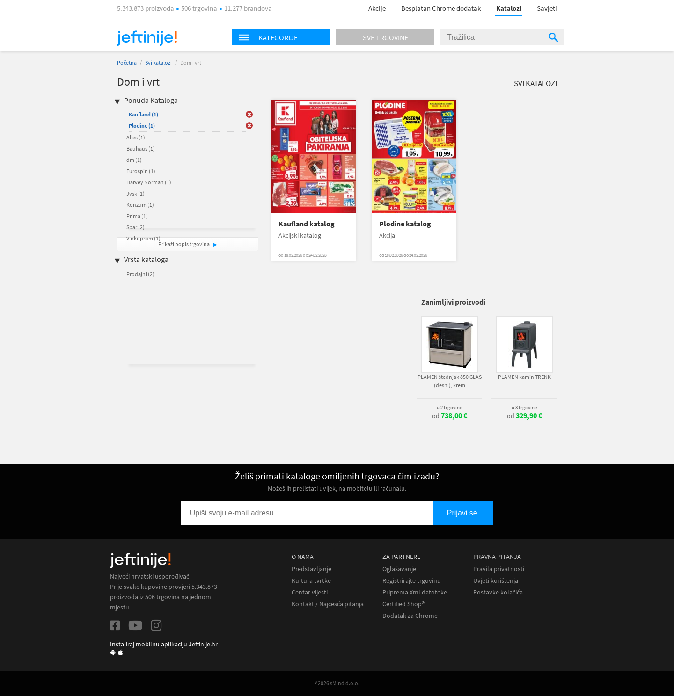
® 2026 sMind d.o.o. (337, 683)
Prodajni (140, 273)
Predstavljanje (311, 569)
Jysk (135, 193)
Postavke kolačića (498, 592)
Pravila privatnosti (498, 569)
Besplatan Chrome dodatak (441, 8)
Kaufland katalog (306, 223)
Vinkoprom (143, 238)
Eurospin (140, 170)
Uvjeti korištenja (495, 581)
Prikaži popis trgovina (184, 243)
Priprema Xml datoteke (414, 592)
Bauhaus (140, 148)
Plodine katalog (405, 223)
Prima (137, 215)
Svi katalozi (158, 62)
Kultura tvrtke (311, 581)
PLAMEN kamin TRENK (524, 376)
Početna (127, 62)
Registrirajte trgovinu (411, 581)
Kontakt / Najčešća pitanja (328, 604)
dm (134, 159)
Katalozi (508, 8)
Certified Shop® (403, 604)
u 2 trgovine (449, 407)
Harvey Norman (148, 182)
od (449, 416)
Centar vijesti (310, 592)
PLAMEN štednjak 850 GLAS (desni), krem (450, 381)
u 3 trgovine (524, 407)
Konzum (140, 204)
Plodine (142, 125)
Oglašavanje (399, 569)
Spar (135, 227)
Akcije (377, 8)
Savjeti (547, 8)
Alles (135, 137)
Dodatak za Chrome (410, 616)
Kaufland (143, 114)
